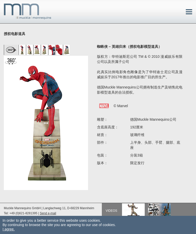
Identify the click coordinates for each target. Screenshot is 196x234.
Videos (111, 211)
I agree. (9, 229)
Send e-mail (48, 213)
